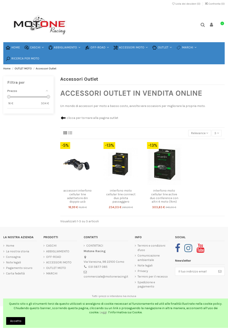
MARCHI (51, 273)
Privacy (143, 271)
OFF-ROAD (53, 257)
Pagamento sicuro (19, 268)
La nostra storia (17, 251)
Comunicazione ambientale (149, 258)
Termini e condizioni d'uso (151, 248)
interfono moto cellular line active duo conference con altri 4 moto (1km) (164, 196)
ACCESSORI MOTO (59, 262)
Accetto (15, 321)
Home (10, 245)
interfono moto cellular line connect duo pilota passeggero (121, 196)
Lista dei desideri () (186, 3)
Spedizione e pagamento (146, 284)
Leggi (103, 312)
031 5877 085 (97, 267)
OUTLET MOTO (56, 268)
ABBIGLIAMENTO (57, 251)
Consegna (13, 257)
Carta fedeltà (15, 273)
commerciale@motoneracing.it (106, 276)
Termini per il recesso (153, 276)
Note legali (13, 262)
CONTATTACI (94, 245)
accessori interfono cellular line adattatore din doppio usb (77, 196)
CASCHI (51, 245)
